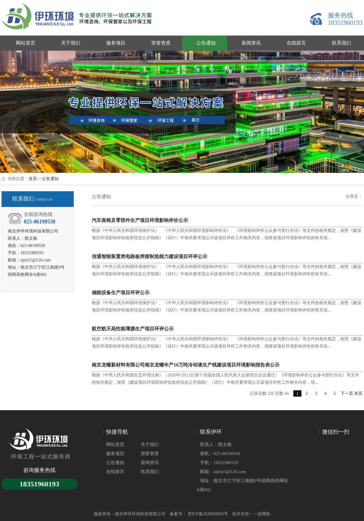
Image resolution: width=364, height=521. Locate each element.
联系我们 (150, 471)
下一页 (347, 393)
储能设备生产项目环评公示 (121, 292)
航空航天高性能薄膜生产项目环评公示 (133, 328)
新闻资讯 (150, 462)
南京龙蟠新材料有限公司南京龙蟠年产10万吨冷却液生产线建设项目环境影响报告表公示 (185, 364)
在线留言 (115, 471)
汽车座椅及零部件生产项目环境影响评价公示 (140, 220)
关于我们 (150, 444)
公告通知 (50, 178)
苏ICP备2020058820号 (207, 514)
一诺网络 (261, 514)
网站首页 (115, 444)
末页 (358, 393)
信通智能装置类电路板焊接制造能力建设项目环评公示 (149, 256)
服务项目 (115, 453)
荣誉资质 (150, 453)
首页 (33, 178)
